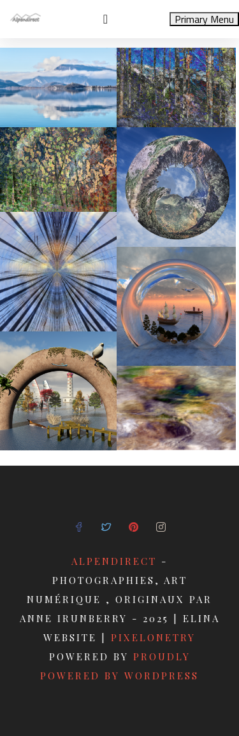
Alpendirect (114, 561)
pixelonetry (153, 637)
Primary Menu (204, 19)
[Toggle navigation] (105, 19)
